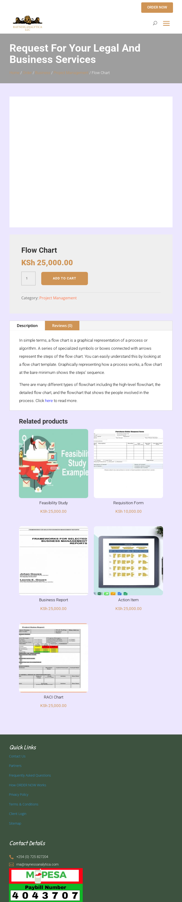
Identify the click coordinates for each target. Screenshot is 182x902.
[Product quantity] (28, 278)
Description (27, 325)
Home (14, 73)
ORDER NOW (157, 7)
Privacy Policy (18, 794)
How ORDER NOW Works (27, 785)
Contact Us (17, 756)
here (49, 400)
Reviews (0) (62, 325)
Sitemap (15, 823)
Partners (15, 765)
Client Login (17, 813)
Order (27, 73)
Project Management (71, 73)
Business (42, 73)
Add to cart (64, 278)
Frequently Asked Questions (30, 775)
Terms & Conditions (23, 804)
